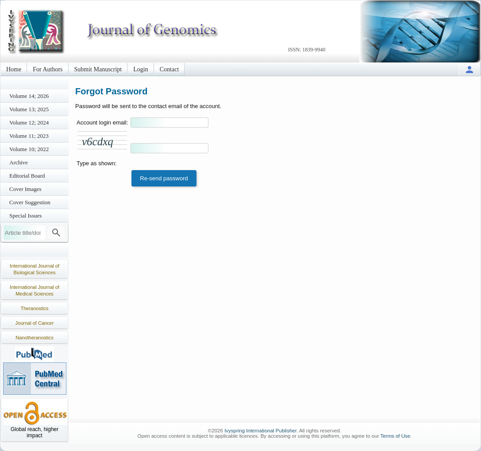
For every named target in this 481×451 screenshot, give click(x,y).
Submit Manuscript (98, 69)
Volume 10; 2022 (29, 149)
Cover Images (25, 189)
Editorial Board (27, 175)
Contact (169, 69)
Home (13, 69)
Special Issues (25, 215)
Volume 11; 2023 (29, 135)
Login (140, 69)
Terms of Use (395, 436)
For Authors (47, 69)
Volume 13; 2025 (29, 109)
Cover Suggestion (29, 202)
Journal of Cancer (34, 323)
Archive (18, 162)
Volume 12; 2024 (29, 122)
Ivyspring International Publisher (260, 430)
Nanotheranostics (34, 337)
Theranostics (35, 308)
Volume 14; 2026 (29, 96)
